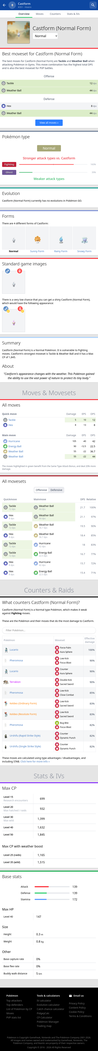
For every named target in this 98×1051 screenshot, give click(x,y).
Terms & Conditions (80, 1016)
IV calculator (44, 1000)
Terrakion (12, 682)
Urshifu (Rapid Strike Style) (21, 735)
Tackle (10, 83)
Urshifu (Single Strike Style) (22, 746)
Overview (23, 13)
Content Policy (77, 1007)
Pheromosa (13, 660)
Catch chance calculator (50, 1009)
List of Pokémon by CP (19, 1009)
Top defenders (14, 1004)
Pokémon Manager (48, 1021)
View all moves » (49, 122)
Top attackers (14, 1000)
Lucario (10, 649)
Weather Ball (14, 90)
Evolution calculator (48, 1004)
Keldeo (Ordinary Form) (20, 703)
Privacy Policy (76, 1003)
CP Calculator (44, 1017)
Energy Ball (15, 446)
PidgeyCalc (43, 1013)
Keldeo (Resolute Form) (20, 714)
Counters (55, 13)
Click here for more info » (35, 761)
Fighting (9, 164)
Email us (78, 995)
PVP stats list (13, 1017)
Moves (39, 13)
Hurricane (14, 441)
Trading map (44, 1026)
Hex (9, 106)
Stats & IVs (73, 13)
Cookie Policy (76, 1011)
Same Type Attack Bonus (63, 466)
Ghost (9, 172)
